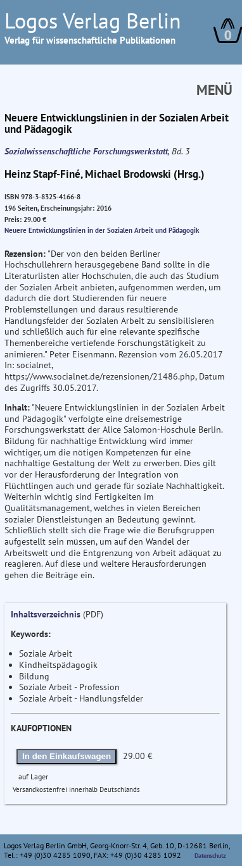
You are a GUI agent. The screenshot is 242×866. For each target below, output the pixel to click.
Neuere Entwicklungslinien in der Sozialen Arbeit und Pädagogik (101, 230)
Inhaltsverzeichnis (45, 614)
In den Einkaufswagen (66, 756)
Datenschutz (210, 855)
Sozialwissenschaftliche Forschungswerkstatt (86, 151)
